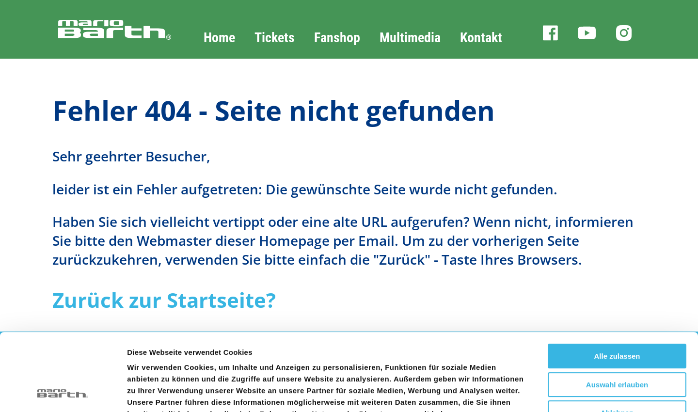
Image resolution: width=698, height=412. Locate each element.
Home (219, 38)
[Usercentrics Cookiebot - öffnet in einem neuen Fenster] (62, 393)
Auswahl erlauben (617, 312)
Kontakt (481, 38)
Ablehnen (617, 340)
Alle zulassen (617, 284)
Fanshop (337, 38)
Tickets (274, 38)
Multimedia (410, 38)
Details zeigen (515, 393)
